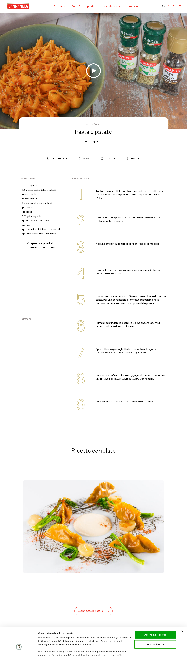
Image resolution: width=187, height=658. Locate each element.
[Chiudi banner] (182, 614)
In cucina (134, 6)
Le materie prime (113, 6)
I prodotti (91, 6)
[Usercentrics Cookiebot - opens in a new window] (19, 652)
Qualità (75, 6)
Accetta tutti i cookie (155, 617)
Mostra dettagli (46, 652)
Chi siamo (60, 6)
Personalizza (155, 626)
